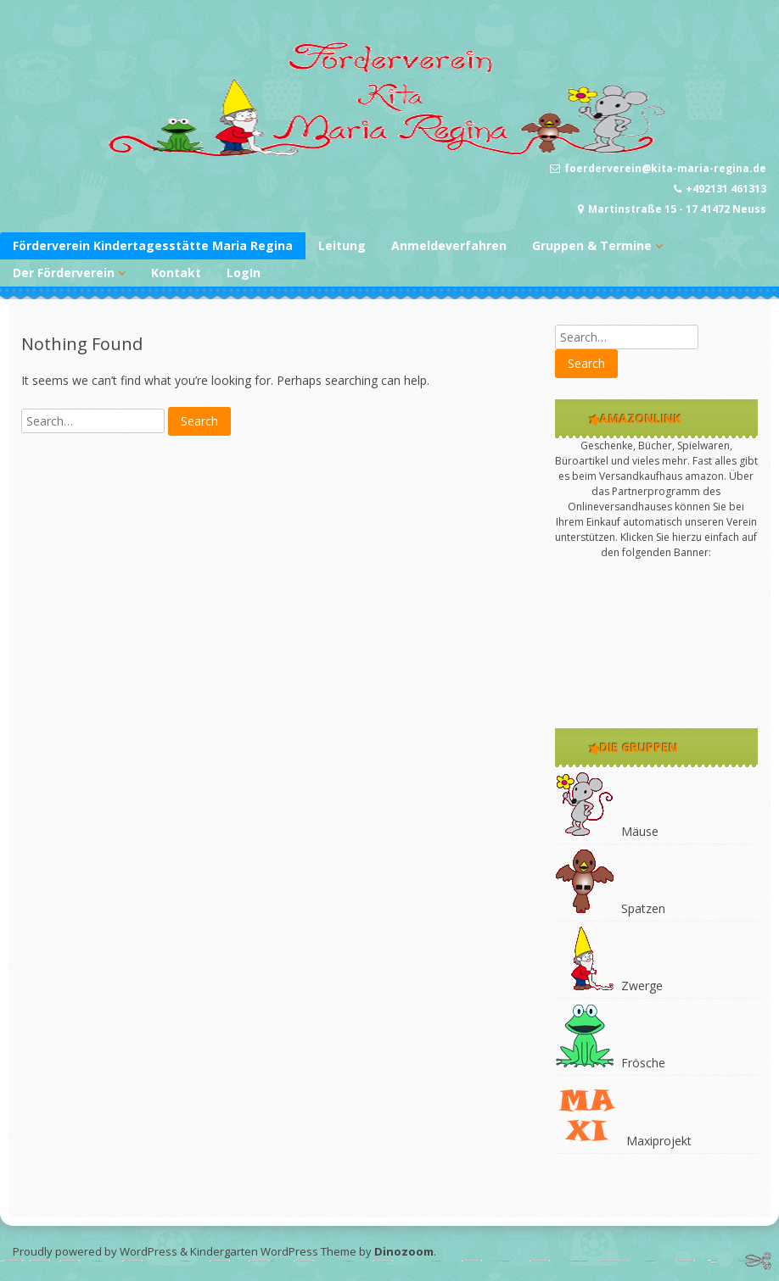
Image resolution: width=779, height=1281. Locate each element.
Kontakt (176, 273)
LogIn (244, 273)
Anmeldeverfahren (449, 245)
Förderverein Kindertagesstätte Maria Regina (153, 245)
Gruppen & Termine (592, 245)
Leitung (342, 245)
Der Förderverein (64, 273)
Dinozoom (404, 1251)
